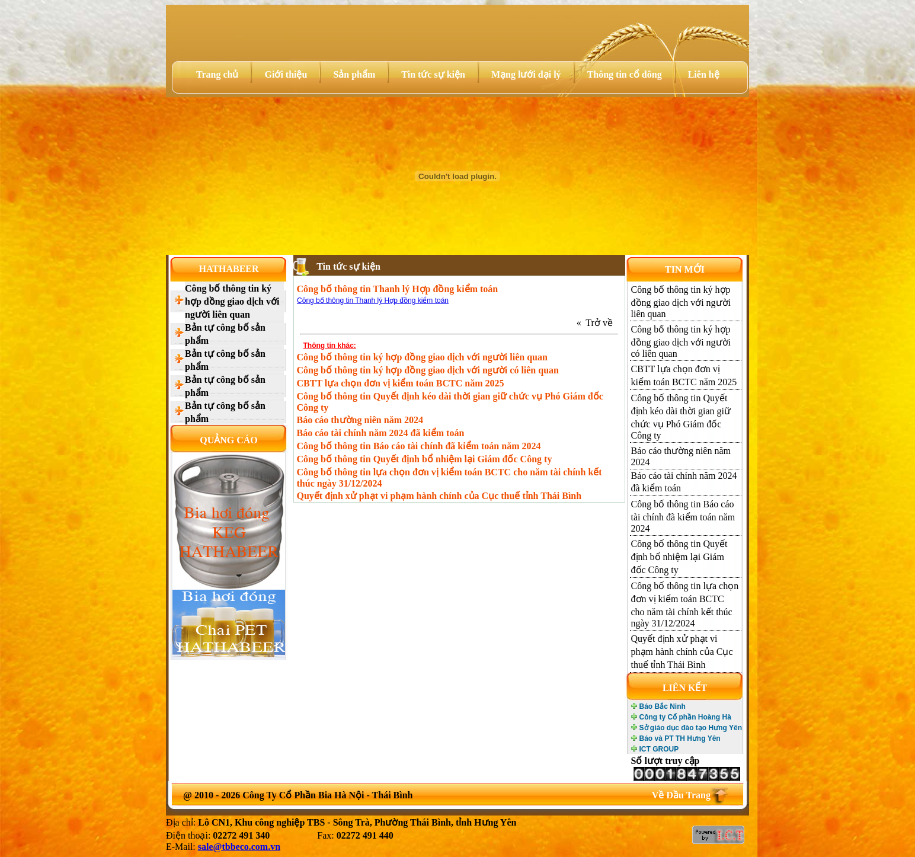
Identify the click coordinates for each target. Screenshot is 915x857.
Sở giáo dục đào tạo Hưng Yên (690, 728)
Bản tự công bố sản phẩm (225, 334)
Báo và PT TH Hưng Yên (680, 738)
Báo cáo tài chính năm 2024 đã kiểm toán (381, 433)
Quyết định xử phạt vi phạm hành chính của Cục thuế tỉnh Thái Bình (439, 496)
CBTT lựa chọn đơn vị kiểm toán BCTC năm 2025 (400, 383)
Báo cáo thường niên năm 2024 (360, 420)
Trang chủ (217, 74)
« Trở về (597, 323)
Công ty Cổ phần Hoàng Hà (685, 717)
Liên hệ (703, 74)
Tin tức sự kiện (433, 74)
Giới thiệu (285, 74)
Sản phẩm (354, 74)
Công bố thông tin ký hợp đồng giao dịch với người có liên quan (428, 370)
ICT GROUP (659, 749)
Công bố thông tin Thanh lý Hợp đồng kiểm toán (373, 300)
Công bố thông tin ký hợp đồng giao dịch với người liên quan (232, 301)
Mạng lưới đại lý (526, 74)
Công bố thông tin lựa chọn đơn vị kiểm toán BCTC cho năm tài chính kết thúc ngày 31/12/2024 (449, 477)
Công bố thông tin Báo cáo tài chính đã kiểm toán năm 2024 (419, 446)
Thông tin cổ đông (624, 74)
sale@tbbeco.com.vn (239, 847)
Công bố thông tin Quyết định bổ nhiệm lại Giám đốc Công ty (424, 459)
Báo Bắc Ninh (662, 706)
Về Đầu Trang (681, 795)
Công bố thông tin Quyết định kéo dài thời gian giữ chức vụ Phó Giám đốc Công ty (450, 401)
